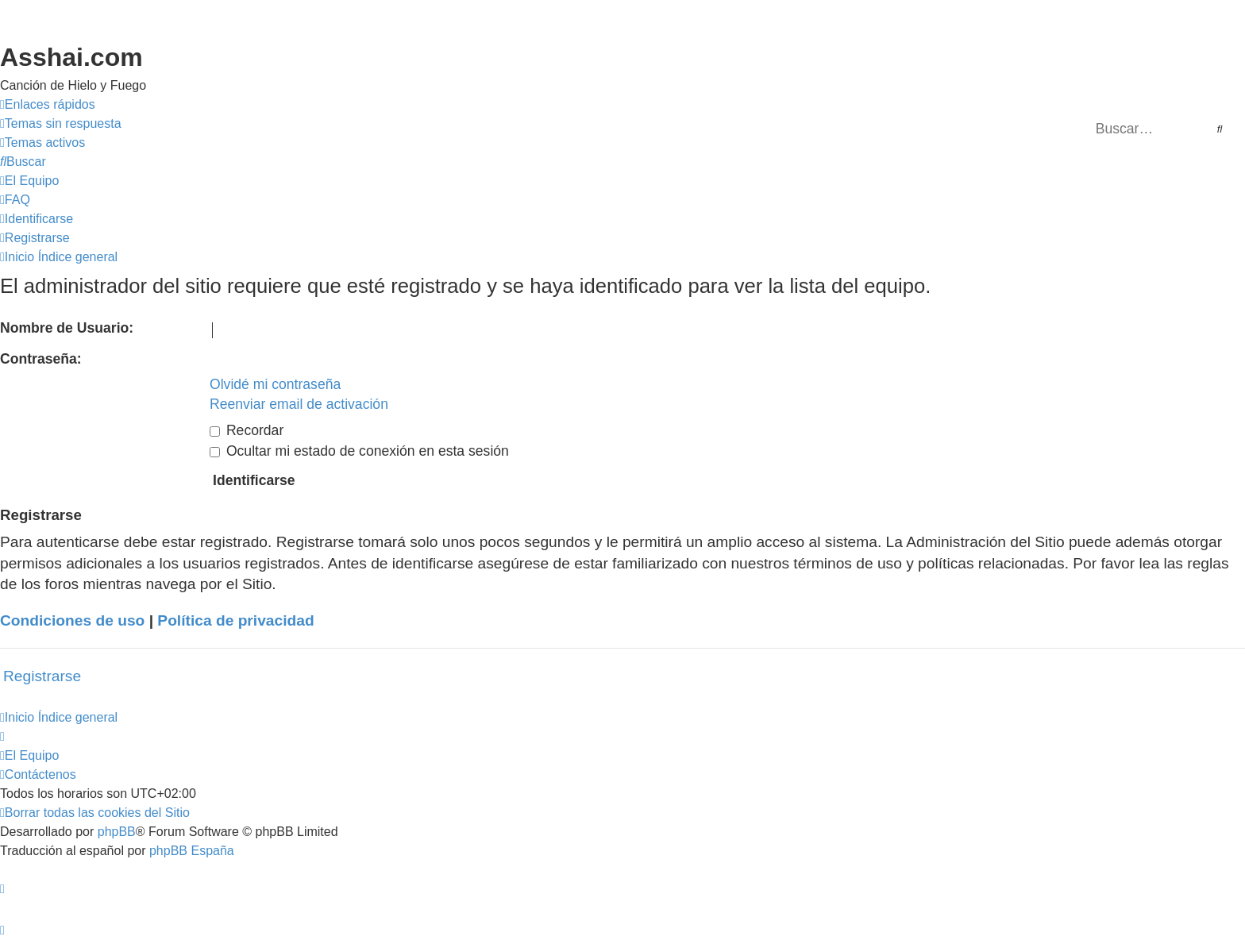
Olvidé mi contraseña (275, 384)
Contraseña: (41, 359)
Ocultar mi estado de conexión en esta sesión (359, 451)
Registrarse (42, 676)
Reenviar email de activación (299, 404)
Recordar (246, 430)
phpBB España (191, 850)
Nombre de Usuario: (66, 328)
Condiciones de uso (72, 620)
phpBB (117, 831)
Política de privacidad (235, 620)
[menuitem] (60, 123)
